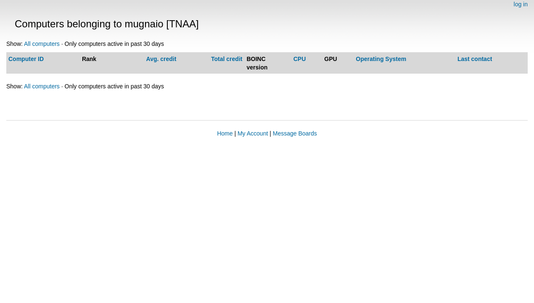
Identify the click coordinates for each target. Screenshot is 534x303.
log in (521, 4)
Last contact (474, 59)
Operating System (381, 59)
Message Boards (295, 133)
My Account (253, 133)
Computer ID (26, 59)
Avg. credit (161, 59)
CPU (299, 59)
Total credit (226, 59)
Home (225, 133)
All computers (42, 43)
